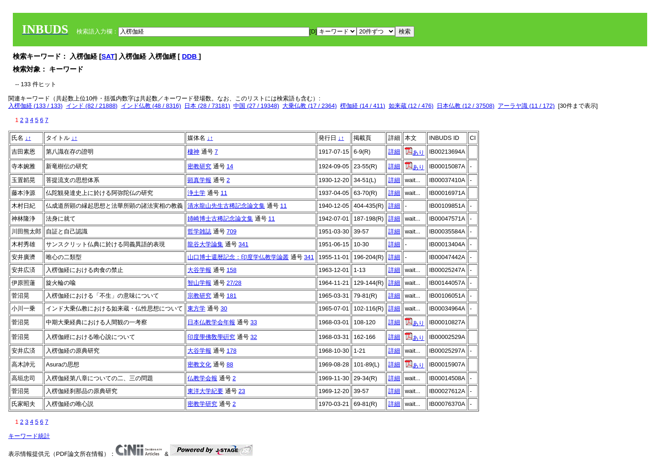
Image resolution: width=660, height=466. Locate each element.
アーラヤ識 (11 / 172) (526, 105)
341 (243, 244)
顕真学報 (199, 180)
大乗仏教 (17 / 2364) (309, 105)
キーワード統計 (29, 436)
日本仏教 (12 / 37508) (466, 105)
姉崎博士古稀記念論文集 (220, 218)
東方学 (196, 308)
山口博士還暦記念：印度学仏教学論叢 (238, 257)
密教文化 (199, 364)
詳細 (394, 151)
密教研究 (199, 166)
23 (241, 391)
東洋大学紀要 (205, 391)
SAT (108, 56)
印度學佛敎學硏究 (211, 336)
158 (231, 269)
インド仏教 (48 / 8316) (151, 105)
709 (231, 231)
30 (223, 308)
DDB (190, 56)
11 (223, 192)
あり (414, 152)
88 (229, 364)
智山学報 (199, 282)
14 (229, 166)
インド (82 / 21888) (92, 105)
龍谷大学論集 (205, 244)
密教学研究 (202, 403)
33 (253, 322)
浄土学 (196, 192)
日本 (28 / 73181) (207, 105)
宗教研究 (199, 295)
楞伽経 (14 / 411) (362, 105)
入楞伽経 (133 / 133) (35, 105)
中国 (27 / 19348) (256, 105)
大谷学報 (199, 269)
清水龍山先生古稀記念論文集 (226, 205)
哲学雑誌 (199, 231)
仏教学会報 (202, 378)
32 (253, 336)
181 (231, 295)
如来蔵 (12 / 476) (411, 105)
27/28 (234, 282)
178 (231, 350)
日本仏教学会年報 (211, 322)
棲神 (193, 151)
